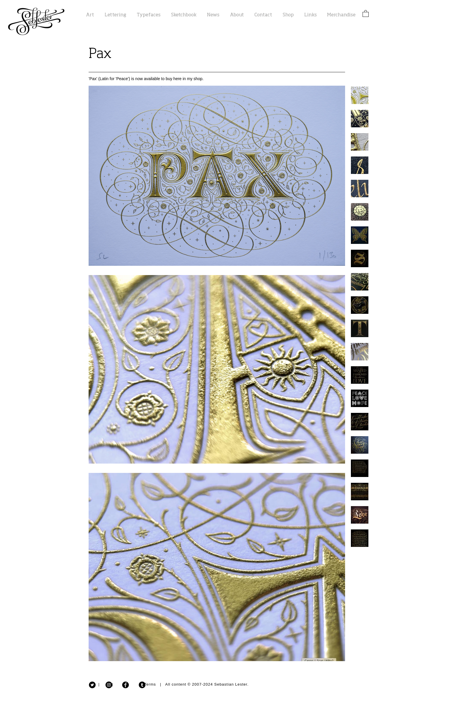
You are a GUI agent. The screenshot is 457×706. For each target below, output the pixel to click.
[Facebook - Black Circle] (125, 685)
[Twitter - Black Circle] (92, 685)
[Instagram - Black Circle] (109, 685)
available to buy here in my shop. (174, 78)
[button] (366, 13)
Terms (150, 684)
